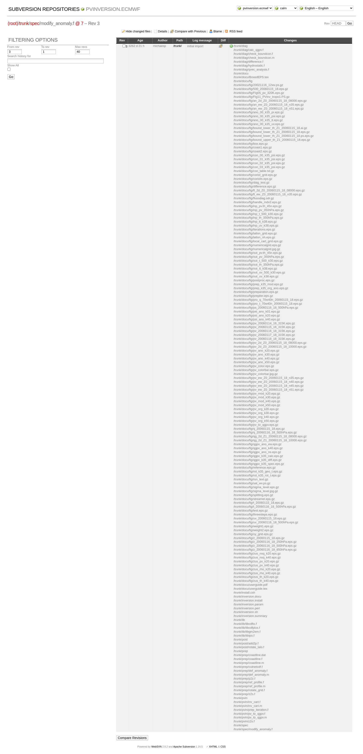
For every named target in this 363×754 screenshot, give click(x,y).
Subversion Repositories (43, 9)
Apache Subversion (184, 746)
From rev (13, 47)
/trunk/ (177, 46)
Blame (217, 31)
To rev (45, 47)
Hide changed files (138, 31)
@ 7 (79, 23)
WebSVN (156, 746)
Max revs (81, 47)
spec (34, 23)
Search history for (19, 56)
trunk (24, 23)
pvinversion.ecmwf (113, 9)
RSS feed (235, 31)
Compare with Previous (190, 31)
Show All (13, 65)
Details (162, 31)
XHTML (213, 746)
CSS (222, 746)
